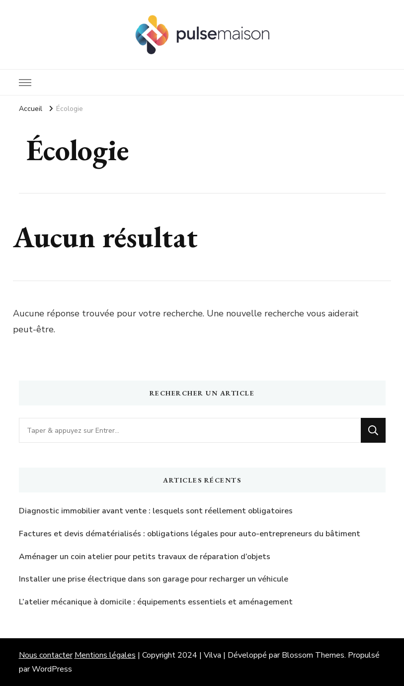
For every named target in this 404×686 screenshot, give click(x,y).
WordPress (52, 669)
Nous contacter (46, 655)
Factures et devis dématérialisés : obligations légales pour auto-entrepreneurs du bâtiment (189, 533)
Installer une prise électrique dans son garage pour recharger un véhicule (153, 579)
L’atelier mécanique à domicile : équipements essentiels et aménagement (156, 601)
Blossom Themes (313, 655)
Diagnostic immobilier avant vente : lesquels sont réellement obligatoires (156, 510)
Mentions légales (105, 655)
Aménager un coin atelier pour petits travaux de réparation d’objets (144, 556)
